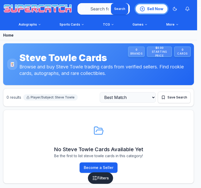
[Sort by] (128, 97)
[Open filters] (100, 178)
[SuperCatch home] (37, 9)
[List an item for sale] (151, 9)
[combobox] (103, 9)
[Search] (119, 9)
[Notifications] (187, 9)
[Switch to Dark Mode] (175, 9)
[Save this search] (174, 97)
